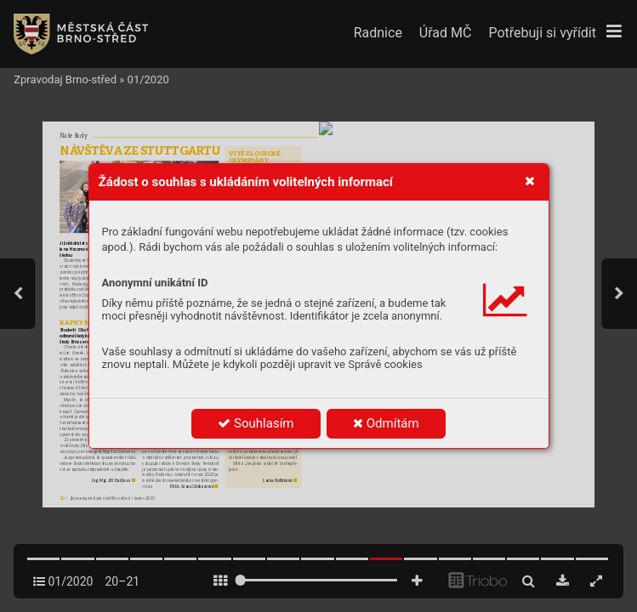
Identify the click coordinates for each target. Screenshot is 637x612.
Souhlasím (255, 423)
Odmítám (386, 423)
